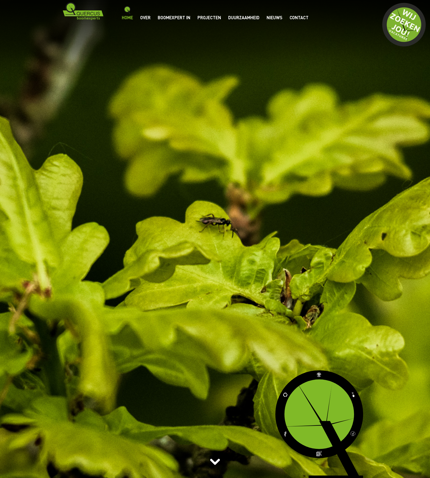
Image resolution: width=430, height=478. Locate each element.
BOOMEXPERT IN (174, 17)
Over (145, 17)
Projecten (209, 17)
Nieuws (274, 17)
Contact (299, 17)
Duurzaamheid (243, 17)
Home (127, 17)
